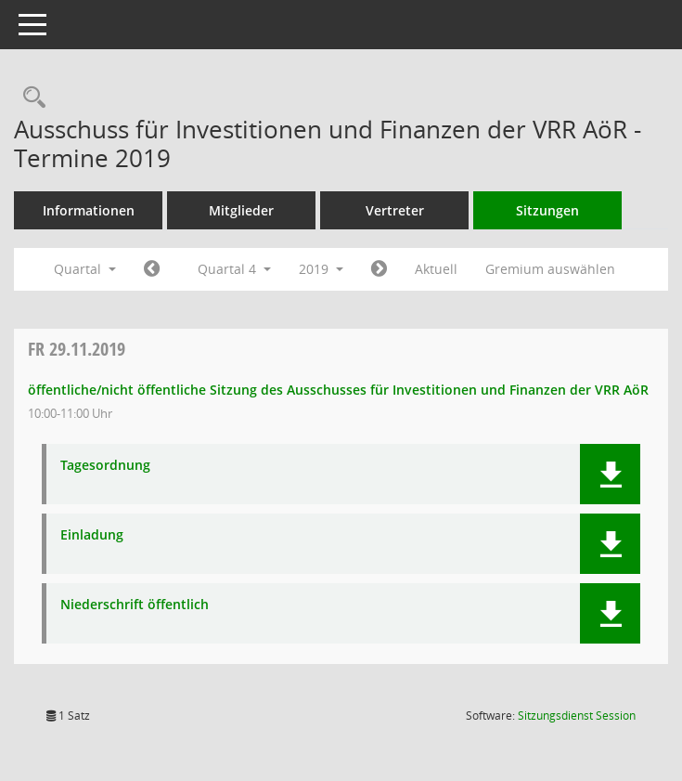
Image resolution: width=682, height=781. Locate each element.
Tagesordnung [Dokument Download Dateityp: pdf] (105, 466)
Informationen (89, 210)
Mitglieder (241, 210)
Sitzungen (547, 210)
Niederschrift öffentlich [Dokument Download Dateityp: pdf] (134, 605)
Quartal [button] (85, 269)
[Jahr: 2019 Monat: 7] (152, 269)
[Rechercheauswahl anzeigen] (29, 98)
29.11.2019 (76, 348)
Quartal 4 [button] (234, 269)
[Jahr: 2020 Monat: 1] (379, 269)
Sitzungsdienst (577, 715)
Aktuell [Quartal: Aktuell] (436, 269)
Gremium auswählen (550, 269)
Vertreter (395, 210)
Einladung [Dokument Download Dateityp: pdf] (91, 535)
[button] (610, 474)
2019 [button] (321, 269)
